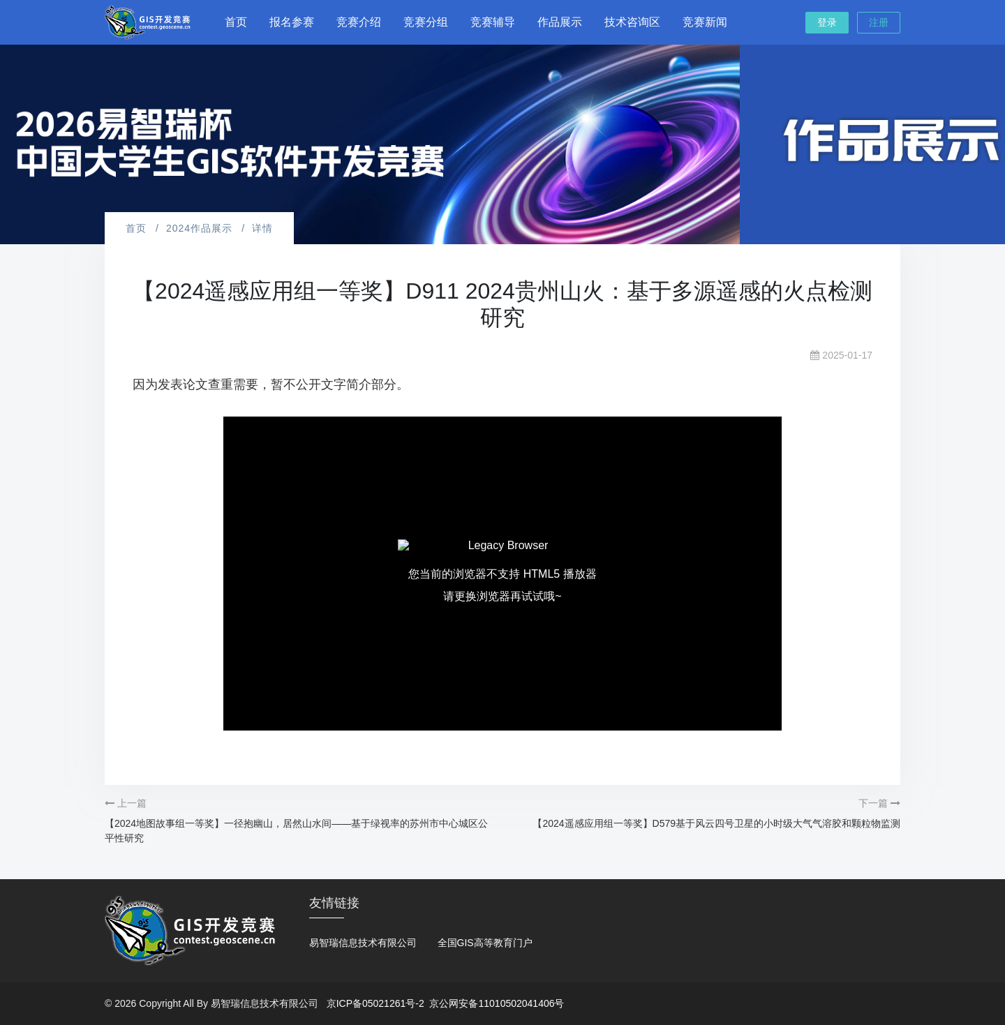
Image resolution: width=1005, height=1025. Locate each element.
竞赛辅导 (492, 22)
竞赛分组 (425, 22)
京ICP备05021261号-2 (375, 1003)
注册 (878, 22)
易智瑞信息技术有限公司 (363, 942)
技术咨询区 (632, 22)
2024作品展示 (199, 228)
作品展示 (559, 22)
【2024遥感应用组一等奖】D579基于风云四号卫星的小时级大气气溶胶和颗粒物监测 (716, 823)
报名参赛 (291, 22)
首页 (236, 22)
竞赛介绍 (358, 22)
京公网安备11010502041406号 (496, 1003)
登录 (827, 22)
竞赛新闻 (705, 22)
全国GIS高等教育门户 (485, 942)
